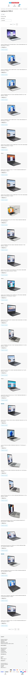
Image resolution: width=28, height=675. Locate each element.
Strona (11, 24)
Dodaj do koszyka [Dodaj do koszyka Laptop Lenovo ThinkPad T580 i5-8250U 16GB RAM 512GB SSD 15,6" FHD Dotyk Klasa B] (4, 425)
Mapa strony (3, 667)
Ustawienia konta (4, 652)
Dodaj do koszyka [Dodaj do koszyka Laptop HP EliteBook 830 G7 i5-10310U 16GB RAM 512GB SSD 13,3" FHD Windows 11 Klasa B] (4, 99)
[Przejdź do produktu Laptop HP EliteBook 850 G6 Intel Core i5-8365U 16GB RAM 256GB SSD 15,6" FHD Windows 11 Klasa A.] (14, 561)
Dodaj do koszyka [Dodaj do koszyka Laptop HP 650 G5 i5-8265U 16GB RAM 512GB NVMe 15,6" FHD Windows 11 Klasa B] (4, 475)
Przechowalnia (3, 651)
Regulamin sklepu (4, 640)
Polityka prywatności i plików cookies (7, 643)
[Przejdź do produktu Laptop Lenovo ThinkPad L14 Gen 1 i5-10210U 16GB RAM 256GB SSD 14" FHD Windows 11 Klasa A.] (14, 611)
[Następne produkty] (15, 629)
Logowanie (3, 650)
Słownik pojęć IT (3, 658)
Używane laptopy (4, 663)
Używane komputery (4, 664)
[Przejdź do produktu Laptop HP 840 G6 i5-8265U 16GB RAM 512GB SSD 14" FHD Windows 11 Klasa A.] (14, 436)
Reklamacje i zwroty (4, 642)
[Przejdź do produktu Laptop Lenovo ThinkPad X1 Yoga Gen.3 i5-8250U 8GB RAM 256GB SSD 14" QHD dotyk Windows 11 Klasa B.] (14, 586)
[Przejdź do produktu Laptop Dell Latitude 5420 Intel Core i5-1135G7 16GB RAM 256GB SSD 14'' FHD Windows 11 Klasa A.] (14, 386)
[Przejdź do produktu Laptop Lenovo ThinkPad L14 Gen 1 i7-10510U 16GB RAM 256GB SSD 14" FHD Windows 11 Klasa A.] (14, 160)
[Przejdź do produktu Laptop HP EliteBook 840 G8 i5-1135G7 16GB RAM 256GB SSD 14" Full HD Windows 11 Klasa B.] (14, 336)
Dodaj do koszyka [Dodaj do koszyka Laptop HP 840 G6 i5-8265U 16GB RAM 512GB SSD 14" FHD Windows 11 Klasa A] (4, 450)
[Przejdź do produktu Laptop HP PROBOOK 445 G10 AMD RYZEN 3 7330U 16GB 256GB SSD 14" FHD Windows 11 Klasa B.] (14, 110)
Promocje (2, 665)
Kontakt (2, 656)
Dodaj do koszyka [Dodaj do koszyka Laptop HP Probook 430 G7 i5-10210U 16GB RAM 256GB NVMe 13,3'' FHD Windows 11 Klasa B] (4, 500)
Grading (2, 666)
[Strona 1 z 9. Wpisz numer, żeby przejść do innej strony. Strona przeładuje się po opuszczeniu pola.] (13, 24)
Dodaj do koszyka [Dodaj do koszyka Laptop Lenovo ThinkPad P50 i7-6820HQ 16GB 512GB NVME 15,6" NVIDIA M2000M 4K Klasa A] (4, 325)
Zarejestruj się (3, 649)
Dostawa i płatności (4, 639)
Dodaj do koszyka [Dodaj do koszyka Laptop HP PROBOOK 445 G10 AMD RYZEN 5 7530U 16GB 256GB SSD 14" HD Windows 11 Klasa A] (4, 74)
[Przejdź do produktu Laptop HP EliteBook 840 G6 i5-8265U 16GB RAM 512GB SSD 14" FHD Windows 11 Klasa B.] (14, 235)
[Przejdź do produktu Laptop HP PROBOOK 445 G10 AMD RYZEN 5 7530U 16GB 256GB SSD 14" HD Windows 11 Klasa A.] (14, 60)
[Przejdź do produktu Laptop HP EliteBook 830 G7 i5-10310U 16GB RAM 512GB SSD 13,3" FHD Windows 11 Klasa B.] (14, 85)
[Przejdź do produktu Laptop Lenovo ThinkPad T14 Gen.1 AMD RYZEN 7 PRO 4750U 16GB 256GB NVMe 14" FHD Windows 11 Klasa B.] (14, 135)
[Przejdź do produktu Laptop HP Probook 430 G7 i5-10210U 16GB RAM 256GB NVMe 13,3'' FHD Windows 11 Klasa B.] (14, 486)
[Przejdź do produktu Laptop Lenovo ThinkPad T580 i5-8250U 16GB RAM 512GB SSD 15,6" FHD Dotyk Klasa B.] (14, 411)
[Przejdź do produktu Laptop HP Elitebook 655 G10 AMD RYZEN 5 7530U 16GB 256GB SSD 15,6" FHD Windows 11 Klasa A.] (14, 35)
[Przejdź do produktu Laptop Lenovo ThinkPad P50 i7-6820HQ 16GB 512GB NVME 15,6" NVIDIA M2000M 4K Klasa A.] (14, 311)
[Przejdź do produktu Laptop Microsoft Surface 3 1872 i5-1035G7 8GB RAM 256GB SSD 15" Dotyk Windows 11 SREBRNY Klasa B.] (14, 511)
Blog (1, 657)
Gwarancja (2, 641)
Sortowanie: (3, 18)
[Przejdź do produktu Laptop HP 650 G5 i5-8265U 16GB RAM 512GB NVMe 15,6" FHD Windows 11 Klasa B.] (14, 461)
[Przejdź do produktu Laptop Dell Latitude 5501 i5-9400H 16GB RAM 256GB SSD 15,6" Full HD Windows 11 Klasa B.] (14, 361)
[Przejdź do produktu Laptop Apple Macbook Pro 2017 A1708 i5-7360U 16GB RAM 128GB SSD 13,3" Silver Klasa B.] (14, 210)
